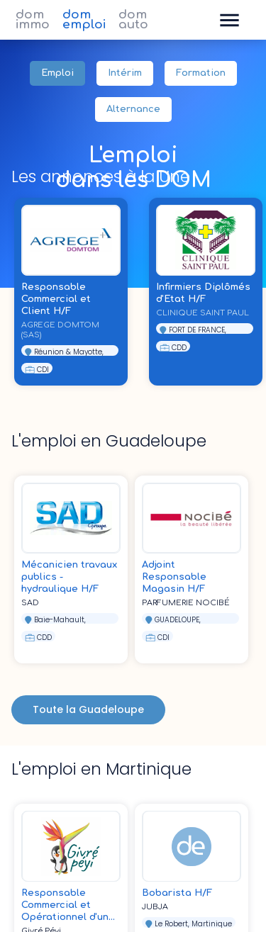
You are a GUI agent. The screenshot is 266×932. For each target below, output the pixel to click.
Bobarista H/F (177, 893)
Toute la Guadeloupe (88, 709)
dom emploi (84, 20)
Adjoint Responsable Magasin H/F (174, 577)
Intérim (124, 73)
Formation (201, 73)
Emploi (57, 73)
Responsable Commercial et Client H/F (56, 299)
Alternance (133, 109)
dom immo (33, 20)
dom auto (133, 20)
